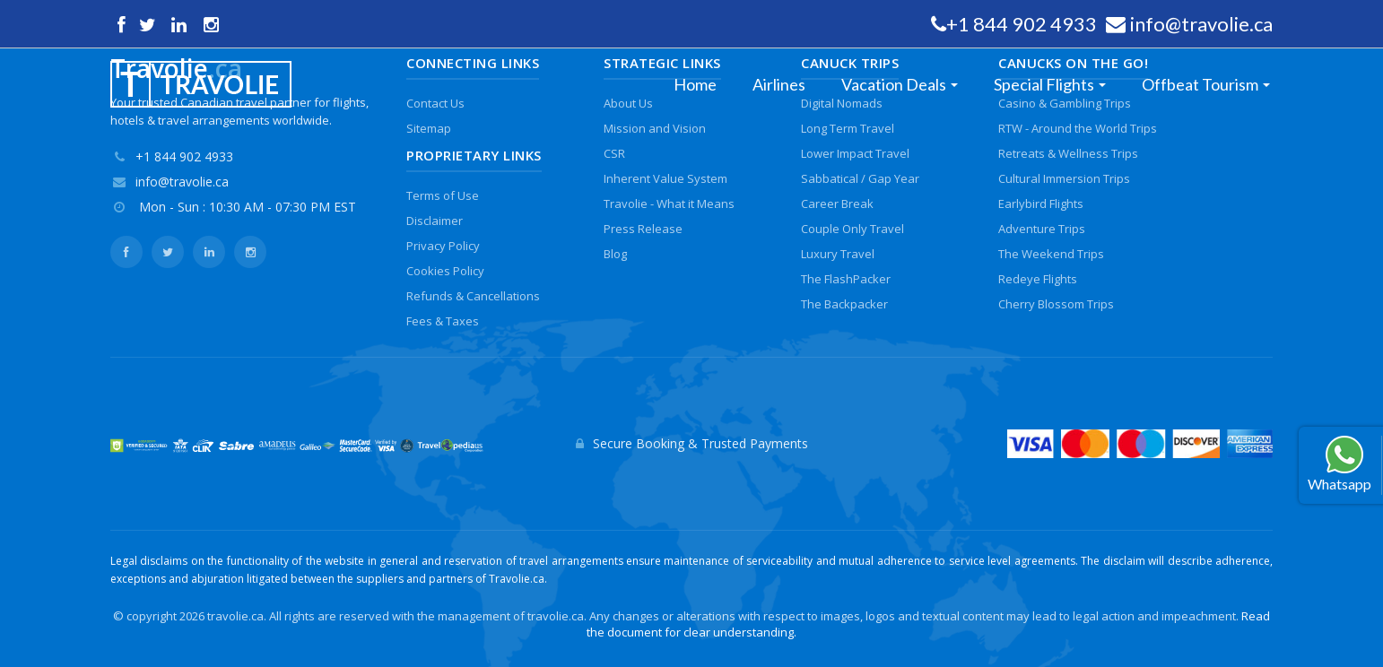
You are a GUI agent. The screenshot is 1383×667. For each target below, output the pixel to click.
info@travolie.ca (1201, 24)
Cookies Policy (445, 271)
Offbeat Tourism (1200, 84)
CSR (614, 153)
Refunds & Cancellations (473, 296)
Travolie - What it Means (669, 203)
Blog (615, 254)
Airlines (778, 84)
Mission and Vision (655, 128)
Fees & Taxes (442, 321)
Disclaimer (434, 220)
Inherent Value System (665, 178)
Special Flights (1044, 84)
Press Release (643, 229)
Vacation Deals (893, 84)
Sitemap (428, 128)
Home (695, 84)
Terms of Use (442, 195)
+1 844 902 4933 (1021, 24)
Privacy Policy (443, 246)
